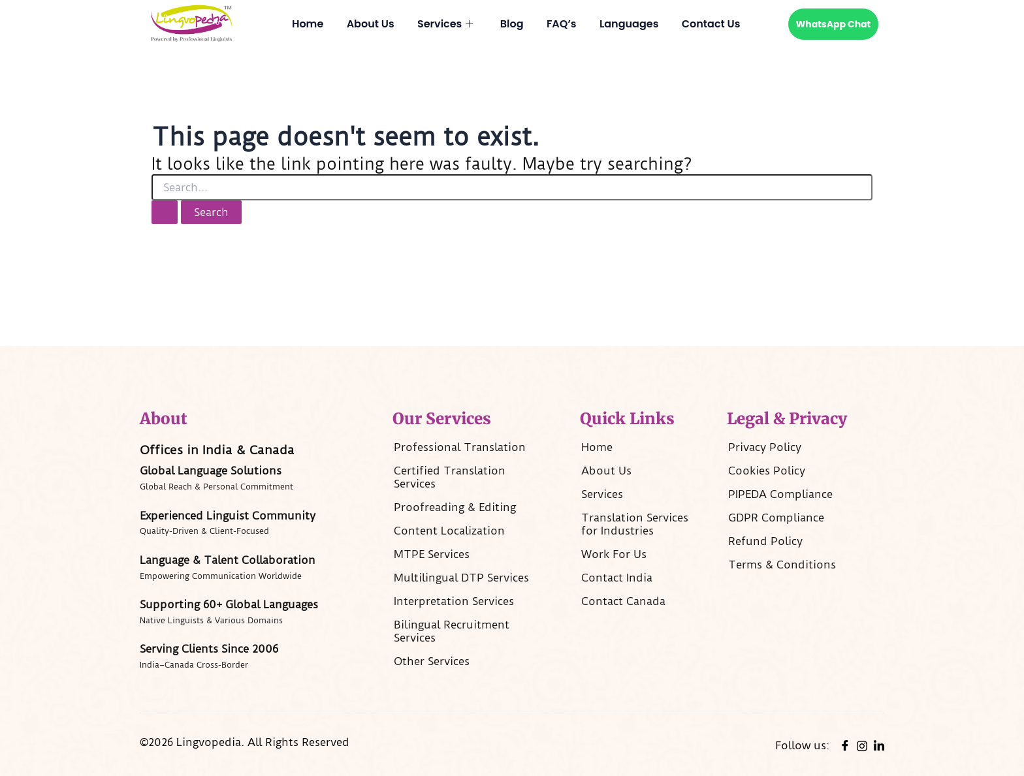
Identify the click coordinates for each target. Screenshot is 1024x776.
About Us (369, 23)
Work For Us (614, 554)
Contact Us (712, 23)
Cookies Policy (766, 470)
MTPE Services (432, 554)
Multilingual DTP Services (461, 577)
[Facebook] (845, 745)
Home (306, 23)
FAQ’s (562, 23)
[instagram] (862, 744)
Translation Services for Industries (634, 524)
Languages (629, 23)
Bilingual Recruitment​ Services (451, 631)
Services (444, 23)
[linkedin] (879, 745)
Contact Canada (623, 601)
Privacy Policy (764, 447)
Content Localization (449, 530)
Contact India (616, 577)
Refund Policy (765, 541)
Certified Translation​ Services (449, 477)
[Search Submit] (165, 212)
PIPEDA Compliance (780, 494)
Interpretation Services (454, 601)
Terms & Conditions (782, 564)
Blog (512, 23)
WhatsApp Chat (833, 24)
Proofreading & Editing (455, 507)
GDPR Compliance (776, 517)
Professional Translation (460, 447)
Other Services (432, 661)
